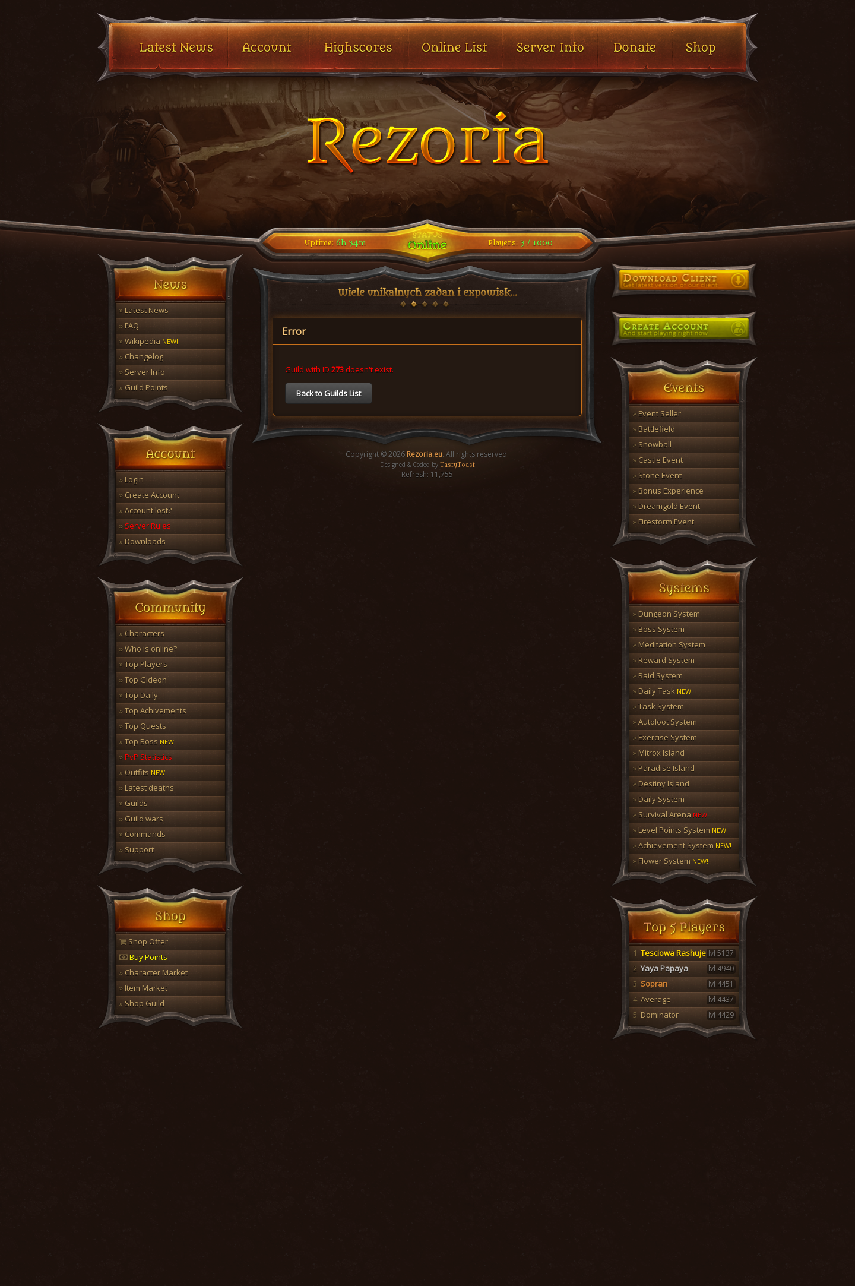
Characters (141, 633)
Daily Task (663, 690)
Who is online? (148, 648)
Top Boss (147, 741)
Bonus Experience (668, 490)
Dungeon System (666, 613)
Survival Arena (671, 814)
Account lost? (145, 510)
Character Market (153, 972)
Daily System (659, 799)
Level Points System (680, 829)
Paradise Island (664, 768)
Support (136, 849)
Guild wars (141, 818)
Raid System (658, 675)
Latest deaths (146, 787)
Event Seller (657, 413)
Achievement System (682, 845)
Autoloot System (665, 721)
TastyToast (457, 465)
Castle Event (658, 459)
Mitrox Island (659, 752)
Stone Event (657, 475)
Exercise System (665, 737)
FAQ (129, 325)
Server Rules (145, 525)
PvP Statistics (145, 756)
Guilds (133, 803)
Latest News (144, 310)
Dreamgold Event (666, 506)
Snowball (652, 444)
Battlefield (654, 429)
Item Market (143, 987)
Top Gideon (143, 679)
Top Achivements (152, 710)
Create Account (149, 494)
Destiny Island (661, 783)
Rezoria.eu (424, 454)
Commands (142, 834)
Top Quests (142, 726)
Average (684, 999)
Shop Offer (143, 941)
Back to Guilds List (328, 393)
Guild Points (143, 387)
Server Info (142, 371)
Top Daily (138, 695)
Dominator (684, 1014)
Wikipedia (148, 341)
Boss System (659, 629)
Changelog (141, 356)
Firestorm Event (663, 521)
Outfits (143, 772)
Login (131, 479)
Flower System (670, 860)
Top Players (143, 664)
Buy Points (143, 957)
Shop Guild (141, 1003)
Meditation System (669, 644)
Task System (658, 706)
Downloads (142, 541)
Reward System (664, 660)
